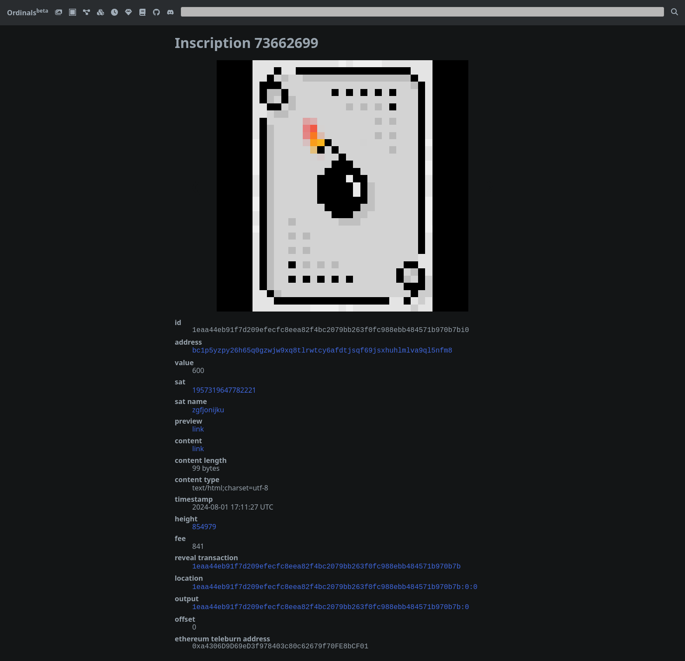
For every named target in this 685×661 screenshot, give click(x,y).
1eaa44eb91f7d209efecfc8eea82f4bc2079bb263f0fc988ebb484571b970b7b (326, 565)
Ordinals (27, 13)
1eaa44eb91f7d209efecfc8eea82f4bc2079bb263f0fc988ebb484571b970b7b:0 (330, 604)
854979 (204, 526)
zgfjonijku (208, 409)
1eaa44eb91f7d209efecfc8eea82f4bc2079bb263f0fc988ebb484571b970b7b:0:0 (334, 584)
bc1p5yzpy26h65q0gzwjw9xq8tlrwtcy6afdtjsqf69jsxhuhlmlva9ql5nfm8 (322, 350)
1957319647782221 (224, 389)
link (198, 428)
